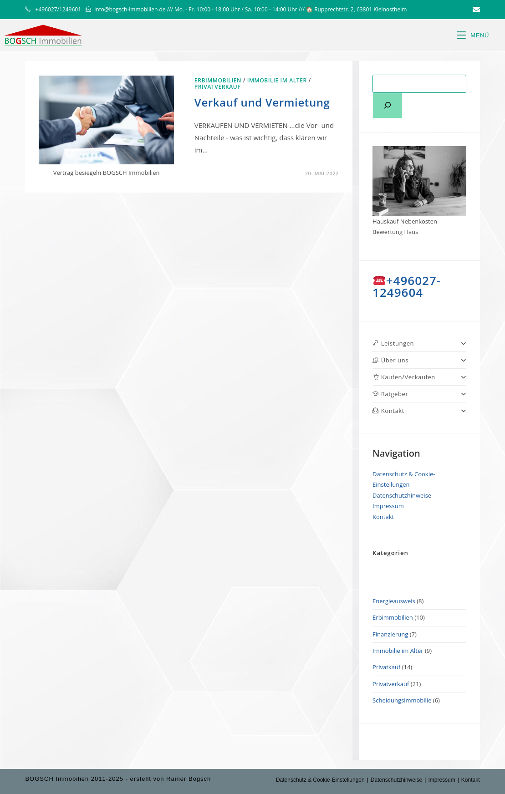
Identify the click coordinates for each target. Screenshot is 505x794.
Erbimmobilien (217, 80)
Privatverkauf (217, 87)
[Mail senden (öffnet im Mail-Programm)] (475, 9)
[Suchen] (387, 105)
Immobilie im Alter (277, 80)
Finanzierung (390, 634)
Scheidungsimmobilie (401, 700)
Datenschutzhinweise (401, 495)
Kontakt (383, 517)
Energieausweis (393, 601)
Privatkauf (386, 667)
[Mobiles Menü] (473, 35)
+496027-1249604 (406, 286)
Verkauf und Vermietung (262, 102)
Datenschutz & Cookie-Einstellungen (320, 780)
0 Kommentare (225, 173)
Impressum (388, 506)
